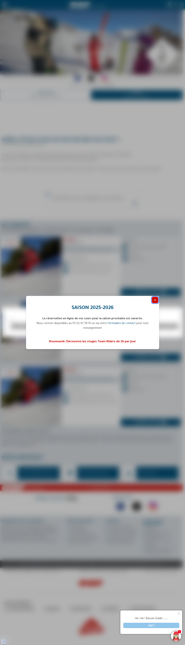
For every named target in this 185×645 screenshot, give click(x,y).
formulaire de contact (122, 323)
